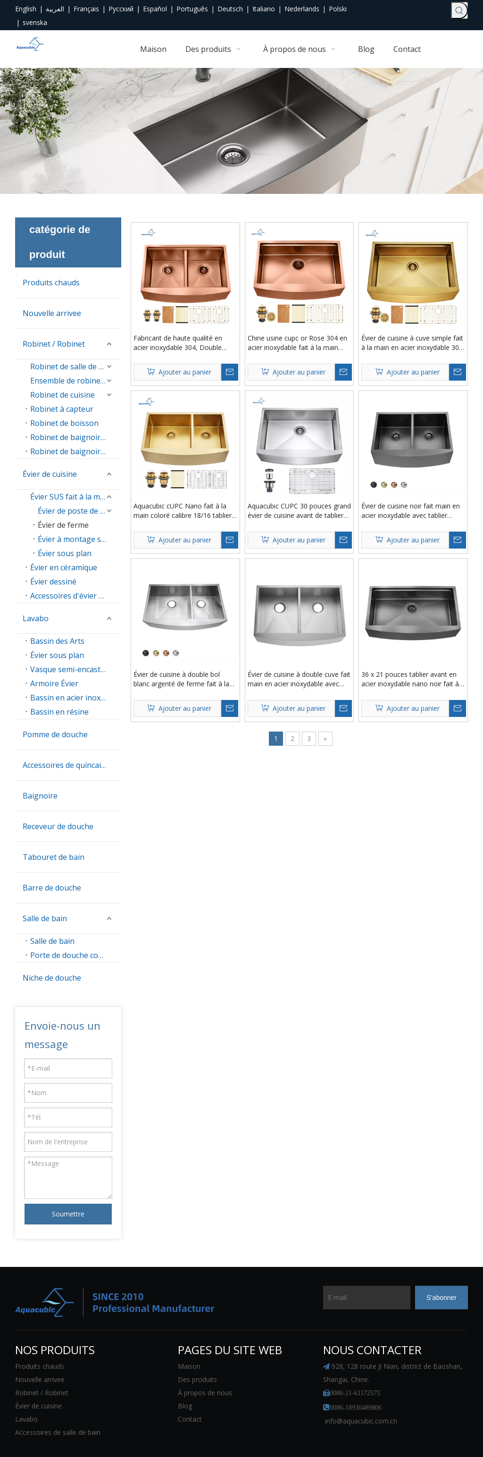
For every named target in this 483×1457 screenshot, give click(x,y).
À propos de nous (205, 1366)
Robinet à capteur (61, 409)
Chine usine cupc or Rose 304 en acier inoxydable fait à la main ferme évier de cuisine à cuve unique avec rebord (297, 342)
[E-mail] (360, 1271)
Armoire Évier (54, 683)
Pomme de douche (55, 734)
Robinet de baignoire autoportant (75, 451)
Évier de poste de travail (79, 511)
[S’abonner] (441, 1271)
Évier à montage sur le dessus (79, 539)
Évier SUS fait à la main (70, 496)
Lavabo (36, 618)
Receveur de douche (58, 826)
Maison (189, 1339)
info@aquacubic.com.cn (361, 1394)
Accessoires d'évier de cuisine (75, 596)
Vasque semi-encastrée (71, 669)
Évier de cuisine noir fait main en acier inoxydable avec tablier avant (410, 506)
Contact (190, 1392)
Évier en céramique (63, 567)
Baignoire (40, 796)
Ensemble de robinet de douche (75, 380)
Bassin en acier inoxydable (75, 697)
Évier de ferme (63, 525)
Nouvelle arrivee (52, 313)
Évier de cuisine (50, 474)
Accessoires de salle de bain (57, 1405)
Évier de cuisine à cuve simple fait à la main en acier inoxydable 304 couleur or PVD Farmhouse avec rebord (412, 342)
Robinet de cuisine (62, 395)
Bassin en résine (59, 712)
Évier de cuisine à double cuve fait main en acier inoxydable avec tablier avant (299, 669)
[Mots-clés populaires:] (459, 10)
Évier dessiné (53, 581)
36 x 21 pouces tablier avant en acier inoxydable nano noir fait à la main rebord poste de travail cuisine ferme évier (410, 669)
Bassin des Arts (57, 641)
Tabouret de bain (53, 857)
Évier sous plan (65, 553)
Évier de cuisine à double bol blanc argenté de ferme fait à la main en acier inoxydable (181, 669)
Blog (185, 1379)
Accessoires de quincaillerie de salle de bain (72, 765)
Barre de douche (52, 888)
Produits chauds (51, 282)
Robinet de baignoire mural (75, 437)
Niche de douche (52, 978)
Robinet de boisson (64, 423)
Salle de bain (45, 918)
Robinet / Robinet (54, 344)
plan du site (321, 1436)
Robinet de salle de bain (72, 366)
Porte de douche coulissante (75, 955)
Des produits (197, 1353)
